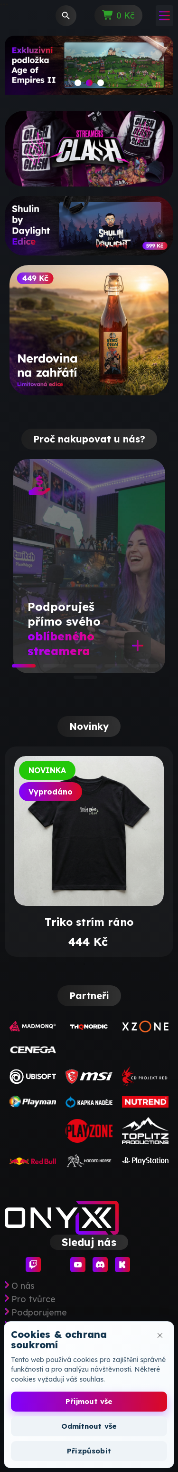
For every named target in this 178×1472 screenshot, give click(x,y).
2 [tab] (47, 669)
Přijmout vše (89, 1401)
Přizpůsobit (89, 1450)
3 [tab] (78, 669)
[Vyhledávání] (66, 15)
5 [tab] (140, 669)
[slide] (89, 68)
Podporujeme (39, 1312)
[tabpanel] (89, 566)
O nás (23, 1286)
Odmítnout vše (89, 1426)
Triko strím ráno (89, 922)
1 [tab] (16, 669)
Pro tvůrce (33, 1299)
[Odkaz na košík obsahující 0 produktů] (118, 15)
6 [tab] (78, 680)
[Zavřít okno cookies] (160, 1335)
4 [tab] (109, 669)
